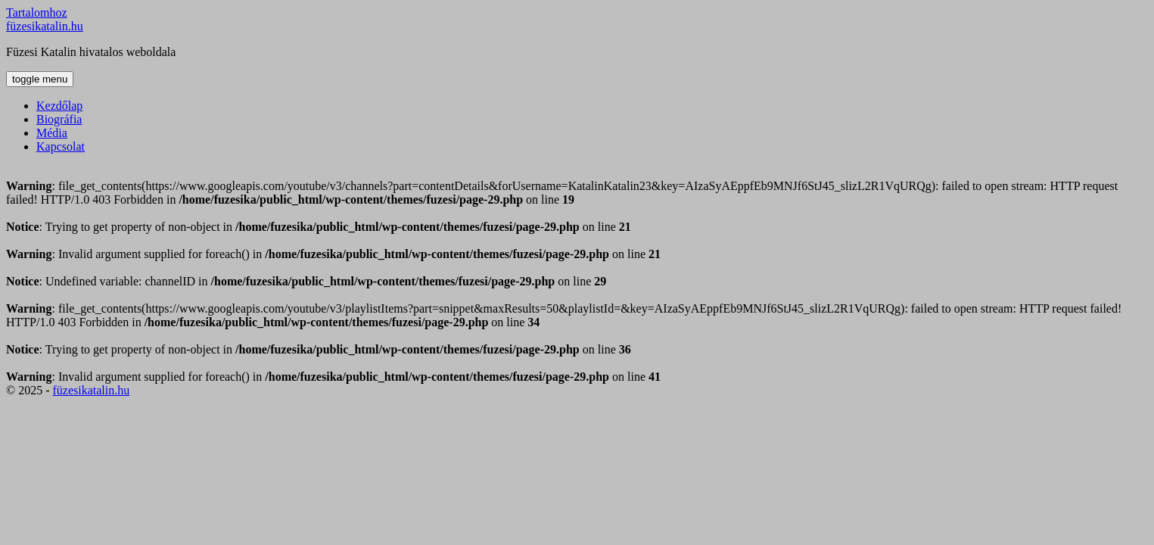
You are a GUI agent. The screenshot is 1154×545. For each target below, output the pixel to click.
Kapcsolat (60, 146)
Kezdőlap (59, 105)
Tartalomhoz (36, 12)
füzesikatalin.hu (44, 26)
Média (51, 132)
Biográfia (59, 119)
